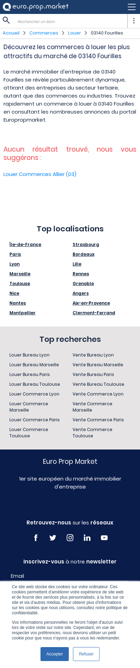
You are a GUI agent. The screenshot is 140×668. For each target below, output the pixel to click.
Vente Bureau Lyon (93, 355)
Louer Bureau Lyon (29, 355)
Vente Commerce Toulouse (92, 433)
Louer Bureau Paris (29, 374)
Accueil (11, 33)
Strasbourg (86, 244)
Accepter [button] (54, 654)
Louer (74, 33)
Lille (77, 264)
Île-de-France (25, 244)
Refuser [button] (86, 654)
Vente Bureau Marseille (98, 365)
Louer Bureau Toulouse (34, 384)
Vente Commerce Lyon (98, 394)
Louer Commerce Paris (34, 420)
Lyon (14, 264)
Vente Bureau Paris (93, 374)
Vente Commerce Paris (98, 420)
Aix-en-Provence (91, 303)
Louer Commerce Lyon (34, 394)
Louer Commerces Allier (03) (39, 174)
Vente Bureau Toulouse (98, 384)
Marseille (19, 274)
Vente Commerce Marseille (92, 407)
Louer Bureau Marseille (34, 365)
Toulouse (19, 283)
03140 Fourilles (107, 33)
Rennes (81, 274)
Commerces (43, 33)
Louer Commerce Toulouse (28, 433)
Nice (14, 293)
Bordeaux (84, 254)
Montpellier (22, 313)
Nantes (17, 303)
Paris (15, 254)
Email (17, 576)
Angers (81, 293)
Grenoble (83, 283)
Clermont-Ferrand (94, 313)
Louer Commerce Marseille (28, 407)
